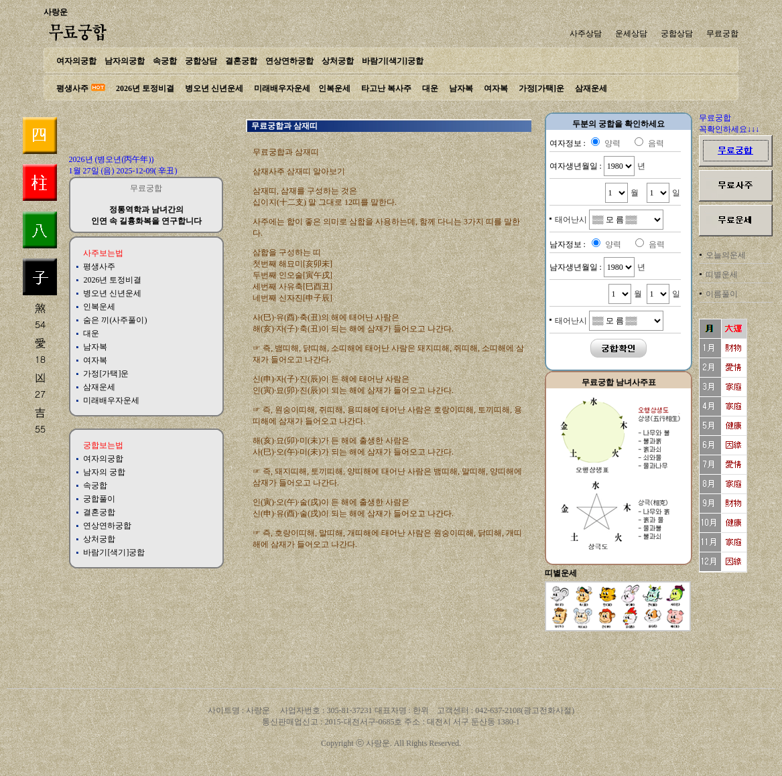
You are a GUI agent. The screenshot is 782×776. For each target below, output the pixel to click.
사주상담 (586, 33)
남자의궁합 (125, 61)
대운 (430, 88)
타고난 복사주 (386, 88)
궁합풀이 (99, 498)
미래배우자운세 (282, 88)
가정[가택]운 (541, 88)
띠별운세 (722, 274)
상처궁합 (338, 61)
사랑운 (56, 12)
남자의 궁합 (104, 472)
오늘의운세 (726, 255)
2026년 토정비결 (145, 88)
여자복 (496, 88)
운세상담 (631, 33)
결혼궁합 (241, 61)
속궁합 (165, 61)
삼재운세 (591, 88)
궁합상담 (677, 33)
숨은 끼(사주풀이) (115, 320)
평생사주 (72, 88)
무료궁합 (722, 33)
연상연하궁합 (289, 61)
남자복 (461, 88)
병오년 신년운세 (214, 88)
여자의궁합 (76, 61)
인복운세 (334, 88)
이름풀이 (722, 294)
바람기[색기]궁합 (392, 61)
